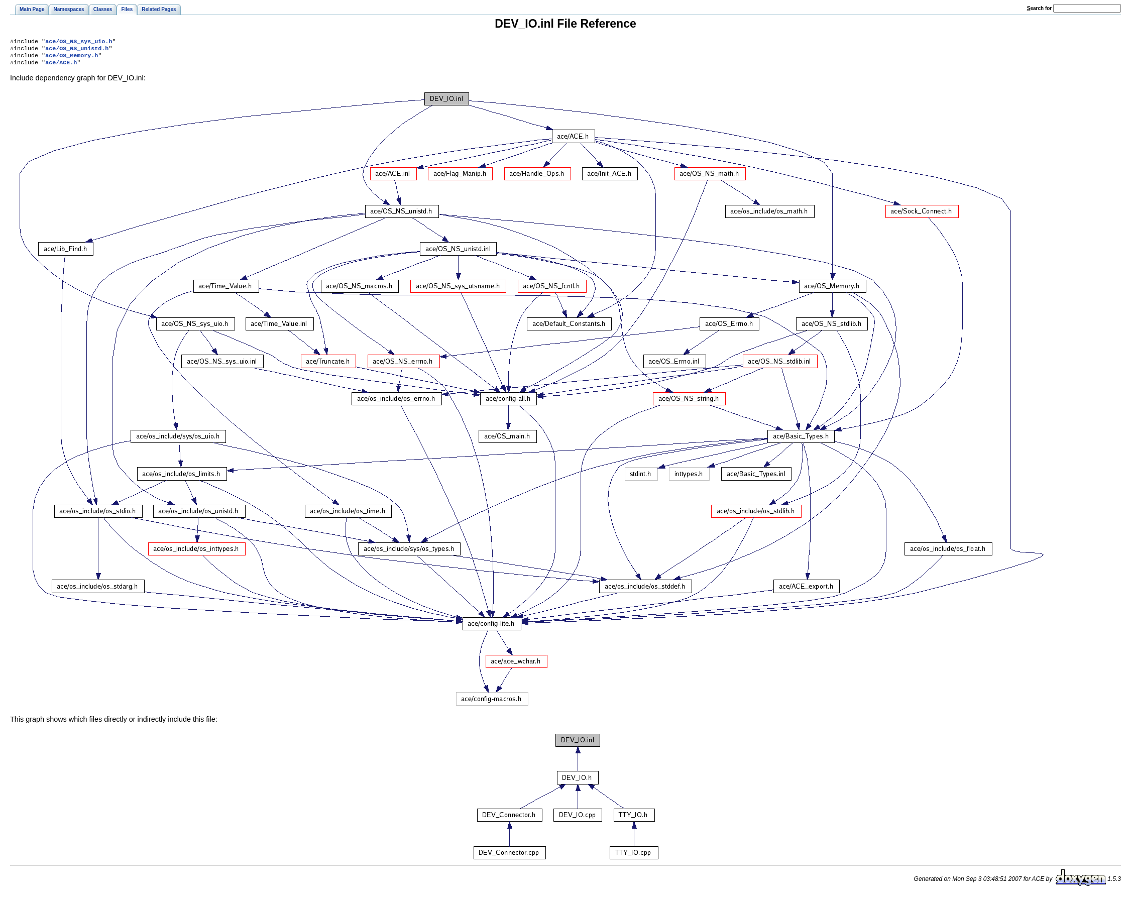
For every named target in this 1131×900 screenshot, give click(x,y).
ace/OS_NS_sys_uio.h (78, 42)
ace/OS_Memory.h (71, 58)
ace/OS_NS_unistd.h (76, 50)
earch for (1039, 8)
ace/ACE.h (61, 66)
